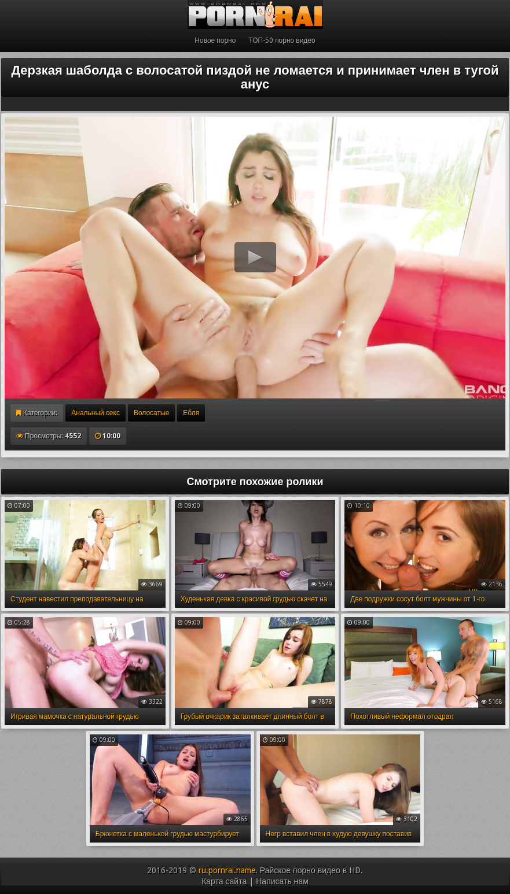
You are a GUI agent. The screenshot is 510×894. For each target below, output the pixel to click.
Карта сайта (224, 881)
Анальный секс (95, 413)
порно (304, 870)
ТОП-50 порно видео (281, 40)
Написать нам (282, 881)
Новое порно (215, 40)
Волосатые (151, 413)
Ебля (191, 413)
